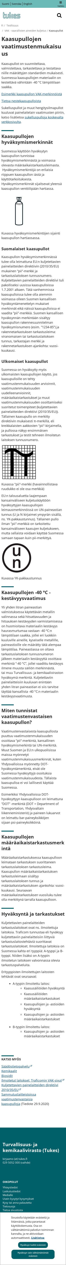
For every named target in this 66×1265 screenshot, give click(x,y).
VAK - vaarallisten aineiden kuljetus (25, 30)
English (28, 3)
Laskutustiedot (11, 1191)
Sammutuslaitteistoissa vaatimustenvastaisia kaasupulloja (18, 1099)
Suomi (5, 3)
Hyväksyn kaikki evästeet (33, 1244)
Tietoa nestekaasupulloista (21, 101)
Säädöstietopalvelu (16, 1066)
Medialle (8, 1195)
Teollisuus (12, 25)
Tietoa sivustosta (13, 1210)
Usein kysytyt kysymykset (18, 1198)
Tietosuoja (9, 1206)
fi (2, 25)
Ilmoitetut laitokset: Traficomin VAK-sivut (32, 1080)
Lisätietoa (37, 1237)
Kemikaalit (9, 1071)
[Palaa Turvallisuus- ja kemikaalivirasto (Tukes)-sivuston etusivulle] (11, 15)
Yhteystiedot (10, 1187)
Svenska (16, 3)
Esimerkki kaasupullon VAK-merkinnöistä (31, 94)
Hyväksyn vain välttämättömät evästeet (33, 1254)
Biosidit (7, 1076)
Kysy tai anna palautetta (17, 1202)
